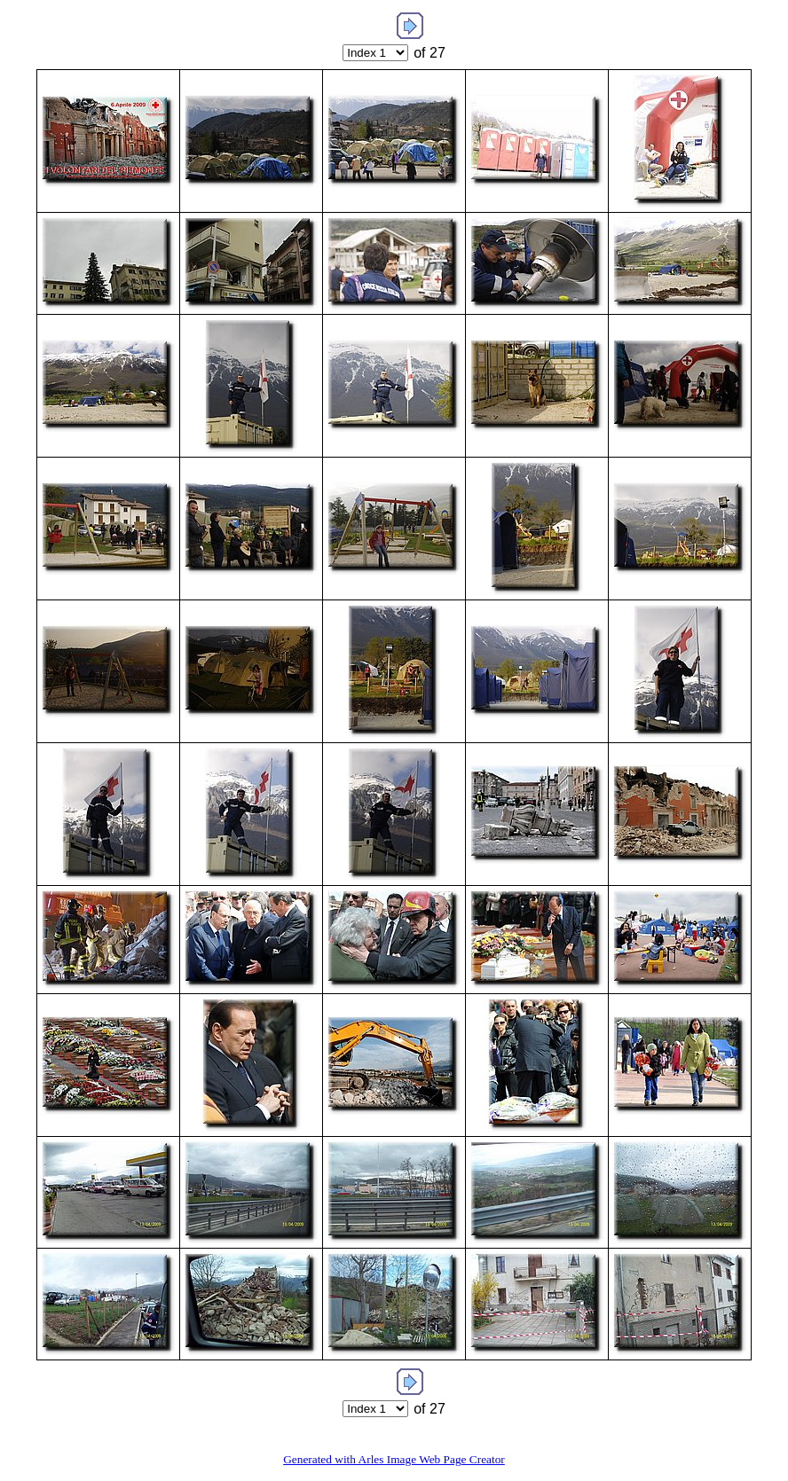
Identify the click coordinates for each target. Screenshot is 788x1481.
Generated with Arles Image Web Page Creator (394, 1459)
